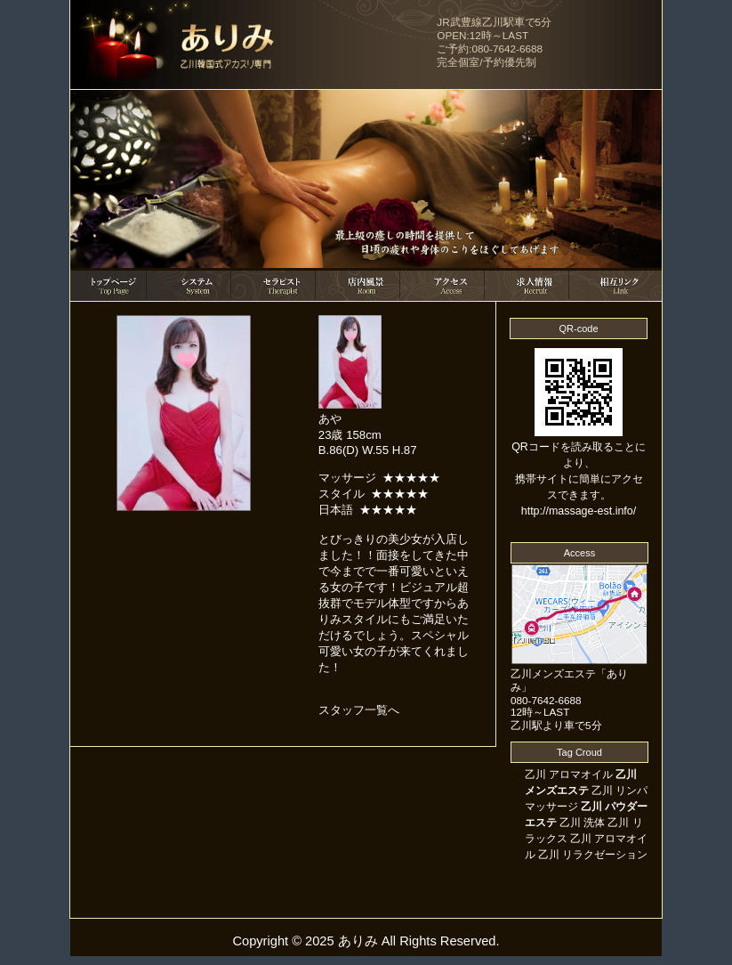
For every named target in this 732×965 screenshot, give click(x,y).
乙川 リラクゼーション (593, 854)
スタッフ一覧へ (358, 710)
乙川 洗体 (582, 822)
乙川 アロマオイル (569, 774)
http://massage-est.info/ (578, 511)
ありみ (358, 941)
